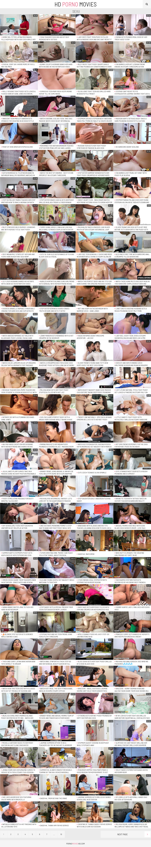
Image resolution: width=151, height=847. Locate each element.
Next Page (133, 834)
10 (61, 834)
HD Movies (76, 4)
